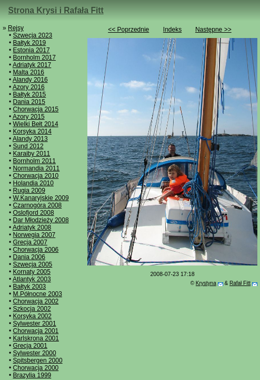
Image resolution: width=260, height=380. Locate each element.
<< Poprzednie (128, 29)
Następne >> (213, 29)
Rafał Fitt (240, 283)
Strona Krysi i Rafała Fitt (56, 10)
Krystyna (206, 283)
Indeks (172, 29)
